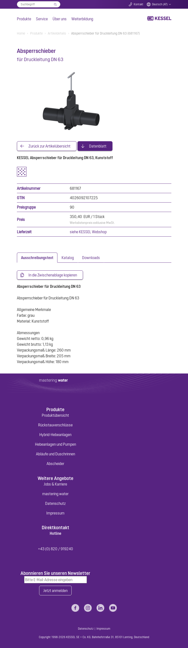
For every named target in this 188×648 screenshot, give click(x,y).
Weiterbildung (82, 19)
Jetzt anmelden (55, 590)
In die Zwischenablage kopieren (52, 275)
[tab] (37, 258)
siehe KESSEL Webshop (88, 232)
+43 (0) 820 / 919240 (55, 549)
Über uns (60, 19)
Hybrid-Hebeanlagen (55, 434)
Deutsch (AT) (160, 4)
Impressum (55, 513)
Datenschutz (55, 503)
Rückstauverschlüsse (55, 425)
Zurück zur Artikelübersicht (49, 146)
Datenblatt (97, 146)
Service (42, 19)
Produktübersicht (55, 415)
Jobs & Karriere (55, 484)
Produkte (24, 19)
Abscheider (55, 463)
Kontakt (138, 4)
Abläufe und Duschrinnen (55, 454)
